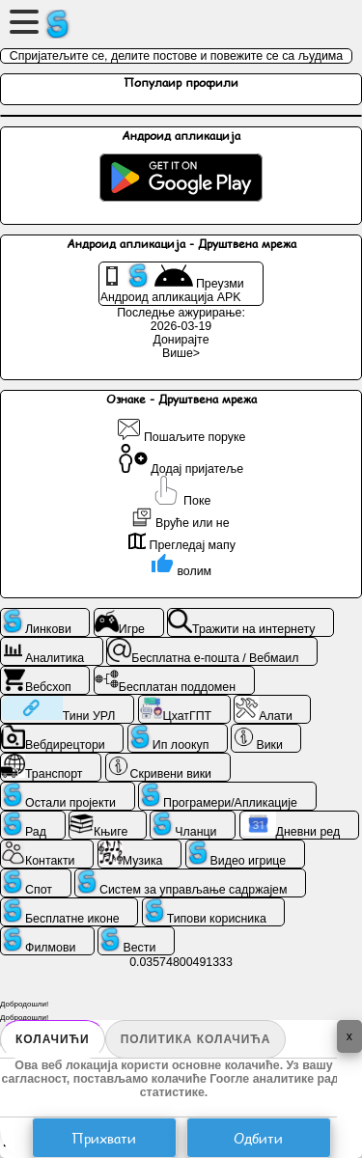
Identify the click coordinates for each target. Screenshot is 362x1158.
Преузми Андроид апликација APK (172, 283)
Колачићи (52, 1039)
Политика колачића (196, 1039)
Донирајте (181, 339)
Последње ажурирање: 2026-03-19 (181, 319)
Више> (181, 353)
